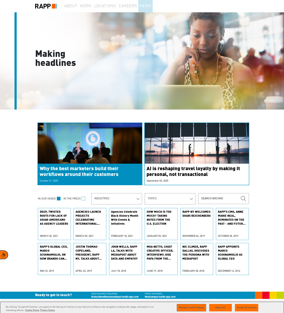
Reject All (220, 309)
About (72, 6)
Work (91, 6)
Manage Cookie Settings (191, 309)
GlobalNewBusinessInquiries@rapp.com (115, 297)
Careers (135, 6)
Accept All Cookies (246, 309)
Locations (112, 6)
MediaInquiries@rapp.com (160, 297)
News (155, 6)
